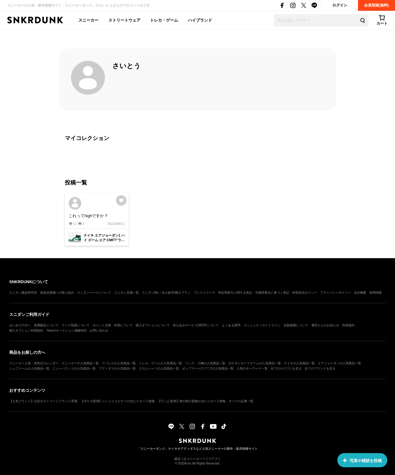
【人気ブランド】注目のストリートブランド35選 (43, 401)
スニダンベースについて (94, 292)
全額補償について (296, 325)
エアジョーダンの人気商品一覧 (339, 363)
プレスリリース (204, 292)
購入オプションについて (153, 325)
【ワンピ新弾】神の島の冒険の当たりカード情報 (192, 401)
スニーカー (88, 20)
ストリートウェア (124, 20)
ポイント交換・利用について (113, 325)
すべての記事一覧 (241, 401)
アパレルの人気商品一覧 (119, 363)
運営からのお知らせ (325, 325)
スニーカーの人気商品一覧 (80, 363)
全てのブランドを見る (320, 368)
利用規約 (348, 325)
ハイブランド (200, 20)
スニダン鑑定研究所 (23, 292)
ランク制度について (75, 325)
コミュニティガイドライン (262, 325)
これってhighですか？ (88, 215)
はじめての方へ (20, 325)
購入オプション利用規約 (26, 330)
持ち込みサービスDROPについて (196, 325)
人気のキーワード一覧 (252, 368)
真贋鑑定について (46, 325)
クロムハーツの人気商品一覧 (159, 368)
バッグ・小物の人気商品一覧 (205, 363)
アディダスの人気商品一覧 (117, 368)
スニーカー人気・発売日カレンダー (34, 363)
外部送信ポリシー (304, 292)
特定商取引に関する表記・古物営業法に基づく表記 (253, 292)
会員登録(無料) (376, 5)
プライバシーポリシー (335, 292)
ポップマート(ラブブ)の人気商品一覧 (208, 368)
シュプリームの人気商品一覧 (29, 368)
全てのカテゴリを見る (286, 368)
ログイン (339, 5)
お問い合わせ (99, 330)
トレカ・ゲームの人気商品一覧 (160, 363)
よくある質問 (231, 325)
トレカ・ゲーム (164, 20)
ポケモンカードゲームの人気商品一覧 (254, 363)
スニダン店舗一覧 (126, 292)
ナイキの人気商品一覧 (299, 363)
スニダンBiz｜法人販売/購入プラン (166, 292)
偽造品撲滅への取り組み (57, 292)
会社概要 (360, 292)
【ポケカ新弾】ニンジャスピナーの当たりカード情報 (118, 401)
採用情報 (375, 292)
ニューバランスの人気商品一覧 (74, 368)
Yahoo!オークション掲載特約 (66, 330)
